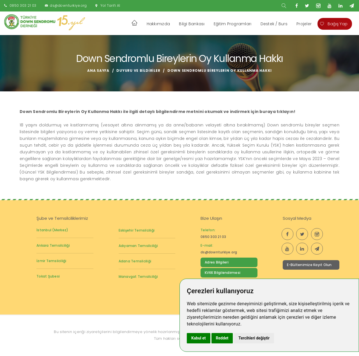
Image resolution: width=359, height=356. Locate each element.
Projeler (304, 24)
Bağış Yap (334, 24)
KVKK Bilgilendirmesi (222, 272)
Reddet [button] (222, 338)
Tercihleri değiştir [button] (254, 338)
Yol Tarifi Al (110, 5)
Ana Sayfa (98, 70)
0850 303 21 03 (23, 5)
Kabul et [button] (198, 338)
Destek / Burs (274, 24)
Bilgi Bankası (191, 24)
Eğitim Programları (233, 24)
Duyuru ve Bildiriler (138, 70)
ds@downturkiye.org (68, 5)
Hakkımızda (158, 24)
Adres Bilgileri (217, 262)
